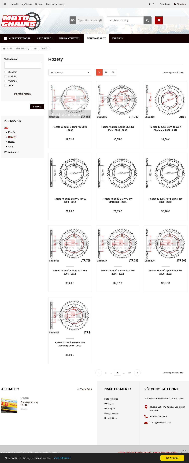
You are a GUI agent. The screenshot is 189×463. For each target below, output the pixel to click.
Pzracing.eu (109, 408)
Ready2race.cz (111, 413)
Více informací (62, 458)
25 (129, 373)
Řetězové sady (96, 38)
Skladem (12, 72)
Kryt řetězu (44, 38)
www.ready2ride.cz (169, 452)
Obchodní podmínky (55, 4)
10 (99, 72)
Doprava (39, 4)
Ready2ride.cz (111, 418)
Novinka (12, 76)
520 (35, 49)
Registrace (165, 4)
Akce (10, 85)
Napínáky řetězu (69, 38)
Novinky (24, 409)
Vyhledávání (10, 59)
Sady (10, 146)
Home (9, 49)
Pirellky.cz (109, 403)
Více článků (84, 389)
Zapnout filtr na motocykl (86, 20)
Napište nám (27, 4)
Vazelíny (117, 38)
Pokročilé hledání (22, 94)
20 (106, 72)
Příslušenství (11, 152)
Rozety (44, 49)
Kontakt (14, 4)
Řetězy (11, 141)
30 (113, 72)
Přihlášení (180, 4)
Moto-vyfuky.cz (111, 399)
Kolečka (12, 132)
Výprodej (12, 81)
